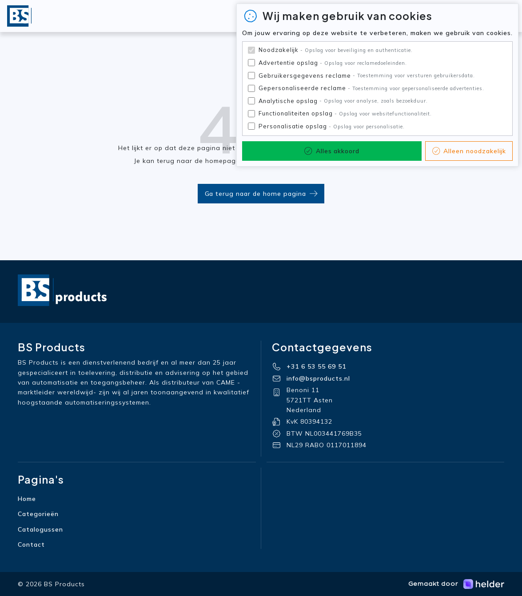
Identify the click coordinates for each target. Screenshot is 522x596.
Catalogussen (40, 529)
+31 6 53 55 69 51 (316, 366)
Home (27, 499)
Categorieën (38, 514)
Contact (31, 544)
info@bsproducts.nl (318, 378)
